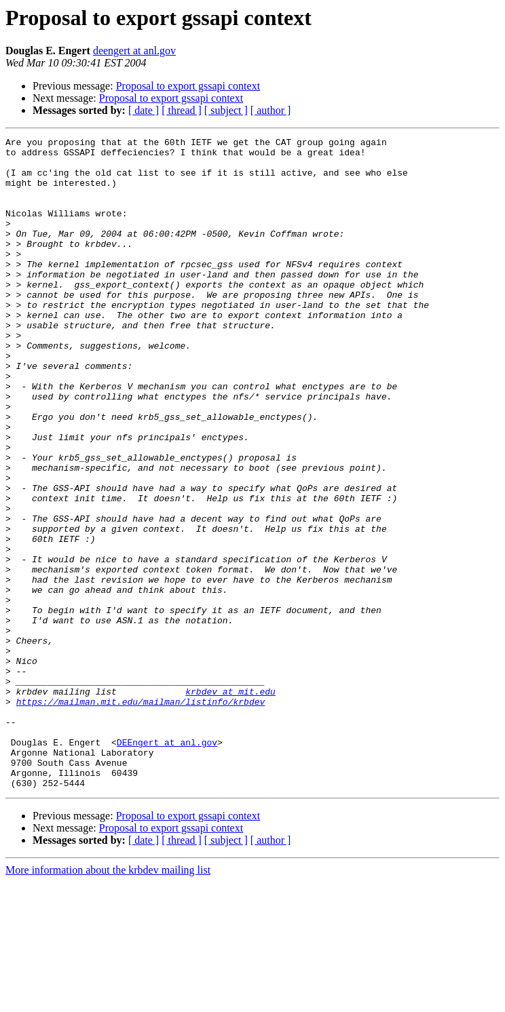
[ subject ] (226, 110)
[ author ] (270, 110)
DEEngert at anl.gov (167, 864)
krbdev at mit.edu (230, 803)
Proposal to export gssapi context (188, 86)
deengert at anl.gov (134, 50)
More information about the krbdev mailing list (107, 1000)
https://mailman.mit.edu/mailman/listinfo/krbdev (140, 815)
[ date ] (143, 110)
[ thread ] (182, 110)
